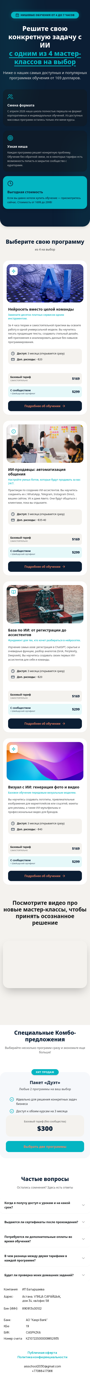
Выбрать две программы (45, 1146)
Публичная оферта (42, 1353)
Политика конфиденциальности (42, 1357)
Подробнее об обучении (45, 406)
